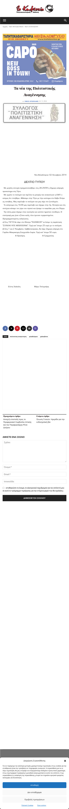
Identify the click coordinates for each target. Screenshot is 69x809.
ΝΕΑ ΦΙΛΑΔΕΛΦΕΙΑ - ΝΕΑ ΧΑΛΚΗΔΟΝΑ (23, 27)
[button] (65, 761)
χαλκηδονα (44, 336)
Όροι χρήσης (41, 805)
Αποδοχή (35, 785)
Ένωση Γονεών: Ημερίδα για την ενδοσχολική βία (50, 420)
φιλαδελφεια (33, 336)
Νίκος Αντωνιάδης (31, 101)
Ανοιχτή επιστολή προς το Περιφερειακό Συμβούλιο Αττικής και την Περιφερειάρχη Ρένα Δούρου (17, 423)
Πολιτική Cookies (27, 805)
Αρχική (5, 27)
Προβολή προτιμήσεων (34, 799)
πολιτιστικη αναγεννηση (18, 336)
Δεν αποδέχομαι (34, 792)
